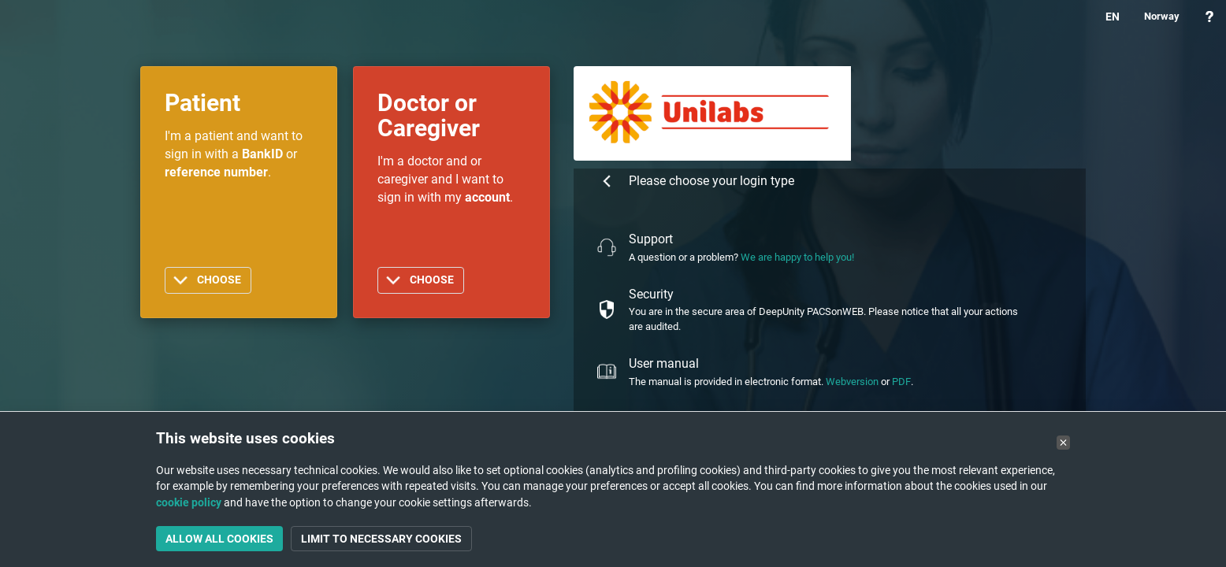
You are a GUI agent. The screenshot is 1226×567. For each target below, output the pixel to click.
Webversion (852, 381)
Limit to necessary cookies (381, 538)
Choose (219, 280)
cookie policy (188, 502)
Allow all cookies (219, 538)
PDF (901, 381)
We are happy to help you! (797, 257)
